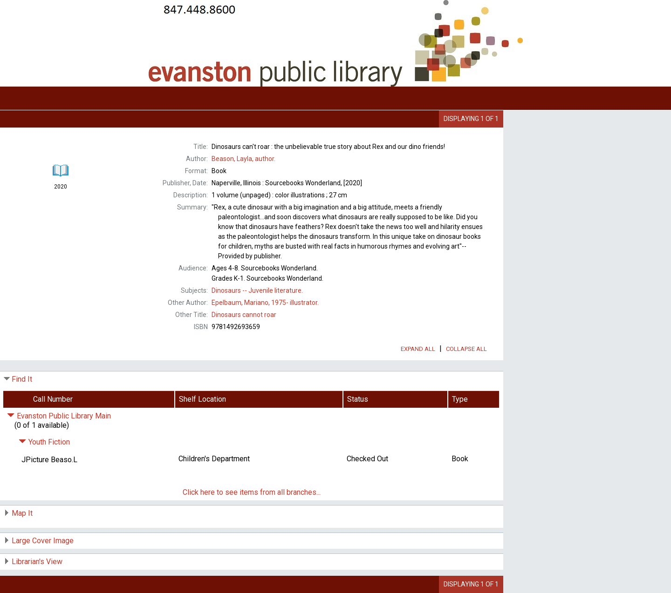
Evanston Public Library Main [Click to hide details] (59, 415)
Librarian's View (37, 561)
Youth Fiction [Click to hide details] (44, 442)
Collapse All (466, 348)
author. (243, 158)
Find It (22, 379)
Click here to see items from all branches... (252, 492)
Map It (22, 513)
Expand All (418, 348)
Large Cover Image (43, 540)
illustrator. (265, 302)
